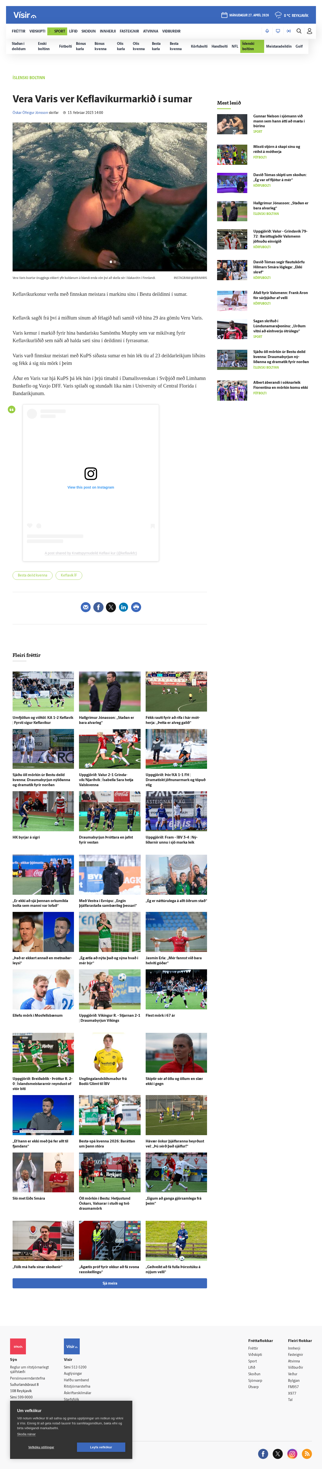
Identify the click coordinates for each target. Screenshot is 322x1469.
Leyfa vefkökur (101, 1447)
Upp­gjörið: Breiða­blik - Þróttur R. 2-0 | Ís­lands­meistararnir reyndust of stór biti (42, 1084)
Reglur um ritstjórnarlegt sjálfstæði (29, 1370)
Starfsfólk (71, 1400)
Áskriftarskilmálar (77, 1393)
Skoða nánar (26, 1434)
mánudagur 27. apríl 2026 (249, 15)
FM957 (293, 1387)
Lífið (251, 1368)
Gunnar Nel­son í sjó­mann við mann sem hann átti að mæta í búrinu (279, 122)
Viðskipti (255, 1355)
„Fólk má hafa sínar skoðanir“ (37, 1267)
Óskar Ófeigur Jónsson (30, 113)
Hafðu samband (76, 1380)
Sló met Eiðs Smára (29, 1199)
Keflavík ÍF (69, 576)
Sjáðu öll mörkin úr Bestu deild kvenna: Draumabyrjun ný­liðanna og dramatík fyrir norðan (41, 780)
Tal (290, 1400)
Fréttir (253, 1349)
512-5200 (79, 1367)
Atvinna (294, 1361)
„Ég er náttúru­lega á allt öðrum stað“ (176, 901)
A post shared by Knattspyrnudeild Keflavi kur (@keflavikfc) (91, 553)
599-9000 (25, 1397)
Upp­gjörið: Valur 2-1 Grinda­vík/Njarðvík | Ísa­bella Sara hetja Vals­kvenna (106, 780)
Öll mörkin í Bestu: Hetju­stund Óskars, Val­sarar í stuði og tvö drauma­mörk (104, 1204)
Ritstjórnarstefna (77, 1387)
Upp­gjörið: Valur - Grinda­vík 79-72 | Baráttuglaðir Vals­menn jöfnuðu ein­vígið (280, 237)
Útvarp (253, 1387)
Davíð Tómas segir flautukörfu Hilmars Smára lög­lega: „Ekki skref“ (279, 267)
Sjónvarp (255, 1381)
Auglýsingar (73, 1374)
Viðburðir (295, 1368)
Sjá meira (110, 1284)
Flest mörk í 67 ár (160, 1016)
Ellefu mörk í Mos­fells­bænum (38, 1016)
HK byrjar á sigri (26, 838)
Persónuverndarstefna (27, 1379)
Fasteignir (295, 1355)
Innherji (294, 1349)
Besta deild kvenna (32, 576)
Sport (252, 1361)
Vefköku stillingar (41, 1447)
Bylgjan (294, 1381)
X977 (292, 1394)
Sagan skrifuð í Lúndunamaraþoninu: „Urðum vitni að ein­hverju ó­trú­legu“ (279, 326)
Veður (292, 1374)
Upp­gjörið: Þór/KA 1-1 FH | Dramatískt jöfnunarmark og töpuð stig (176, 780)
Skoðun (254, 1374)
